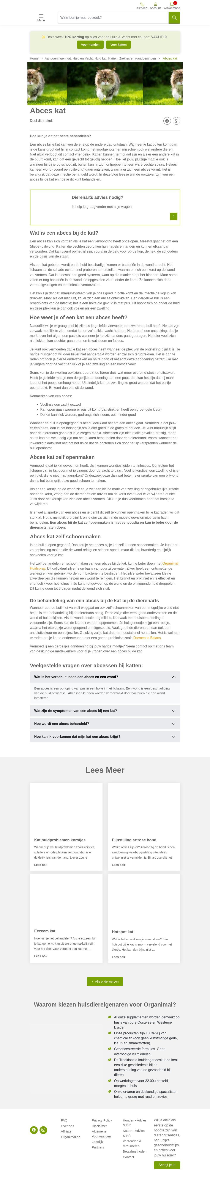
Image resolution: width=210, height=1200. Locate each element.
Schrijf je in (166, 1165)
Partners (98, 1144)
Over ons (67, 1125)
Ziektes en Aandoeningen (137, 58)
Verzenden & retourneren (132, 1141)
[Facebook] (34, 1130)
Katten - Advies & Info (135, 1132)
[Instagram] (43, 1130)
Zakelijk (97, 1139)
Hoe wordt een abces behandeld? (61, 724)
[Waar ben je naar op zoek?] (113, 18)
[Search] (174, 18)
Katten (112, 58)
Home (34, 58)
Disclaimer (99, 1125)
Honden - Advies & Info (135, 1122)
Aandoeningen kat (58, 58)
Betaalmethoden (134, 1149)
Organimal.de (70, 1134)
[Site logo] (53, 6)
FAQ (64, 1120)
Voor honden (90, 44)
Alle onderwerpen (104, 981)
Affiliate (66, 1129)
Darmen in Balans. (147, 638)
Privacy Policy (102, 1120)
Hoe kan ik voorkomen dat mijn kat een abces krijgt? (77, 736)
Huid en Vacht (83, 58)
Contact (128, 1154)
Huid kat (100, 58)
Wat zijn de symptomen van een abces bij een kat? (75, 711)
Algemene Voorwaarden (101, 1132)
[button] (155, 5)
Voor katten (118, 44)
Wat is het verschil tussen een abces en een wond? (76, 677)
